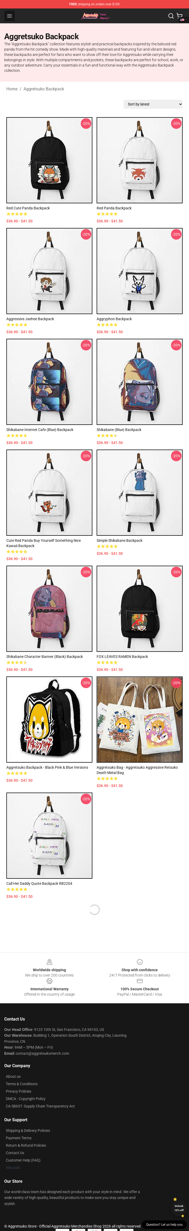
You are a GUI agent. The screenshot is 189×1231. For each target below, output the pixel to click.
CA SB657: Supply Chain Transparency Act (40, 1106)
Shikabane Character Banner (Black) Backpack (44, 656)
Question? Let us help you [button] (164, 1224)
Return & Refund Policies (26, 1145)
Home (11, 88)
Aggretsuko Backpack (44, 88)
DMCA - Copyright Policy (26, 1099)
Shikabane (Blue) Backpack (119, 430)
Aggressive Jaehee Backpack (30, 319)
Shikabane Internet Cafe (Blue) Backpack (39, 430)
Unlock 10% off (179, 1208)
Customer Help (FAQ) (23, 1160)
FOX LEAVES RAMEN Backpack (122, 656)
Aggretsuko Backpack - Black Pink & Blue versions (47, 767)
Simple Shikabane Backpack (119, 540)
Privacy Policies (18, 1091)
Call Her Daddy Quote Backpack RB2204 (39, 883)
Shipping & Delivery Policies (28, 1130)
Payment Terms (19, 1138)
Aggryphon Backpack (114, 319)
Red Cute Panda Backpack (28, 208)
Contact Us (15, 1153)
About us (13, 1076)
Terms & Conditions (22, 1084)
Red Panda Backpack (114, 208)
